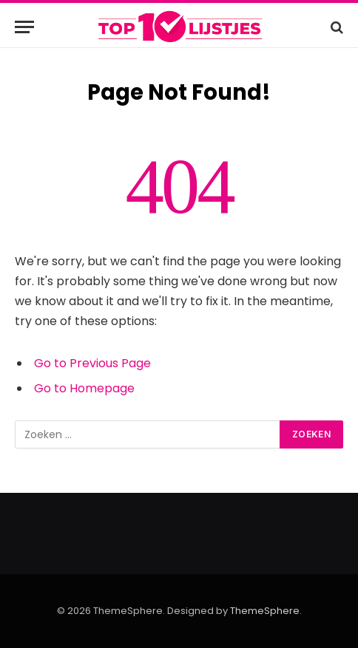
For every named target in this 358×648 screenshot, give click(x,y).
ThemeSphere (265, 611)
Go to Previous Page (92, 363)
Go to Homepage (84, 388)
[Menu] (24, 27)
